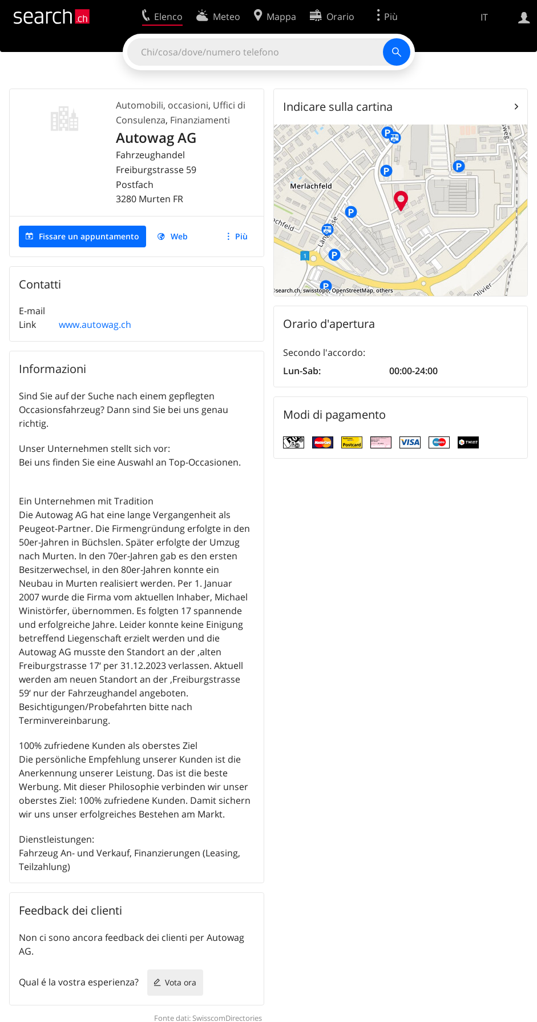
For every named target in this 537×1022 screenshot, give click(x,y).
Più (241, 236)
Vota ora (180, 982)
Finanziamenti (200, 120)
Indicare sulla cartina (338, 106)
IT (484, 17)
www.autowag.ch (95, 324)
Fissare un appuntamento (89, 236)
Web (179, 236)
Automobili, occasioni (162, 105)
